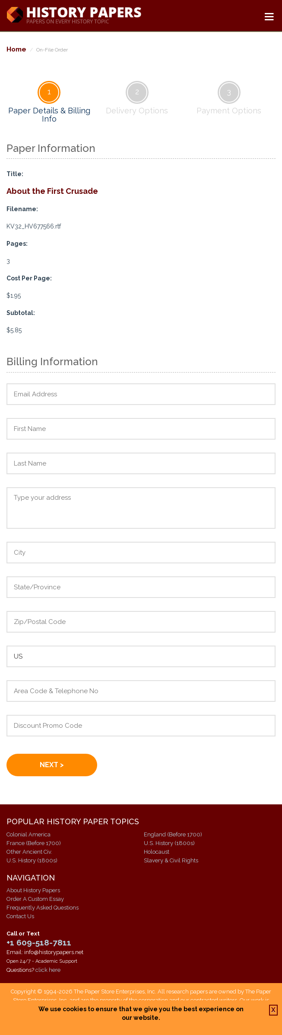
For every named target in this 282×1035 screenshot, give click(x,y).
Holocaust (156, 852)
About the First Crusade (52, 191)
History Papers (73, 15)
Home (16, 49)
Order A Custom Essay (35, 899)
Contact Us (20, 916)
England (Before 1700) (173, 834)
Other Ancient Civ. (29, 852)
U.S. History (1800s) (31, 860)
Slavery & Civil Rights (171, 860)
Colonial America (28, 834)
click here (47, 970)
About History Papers (33, 890)
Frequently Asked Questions (42, 907)
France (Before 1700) (33, 843)
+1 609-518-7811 (38, 942)
